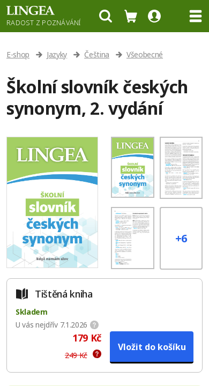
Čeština (96, 54)
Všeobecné (144, 54)
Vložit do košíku (152, 347)
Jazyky (57, 54)
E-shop (17, 54)
